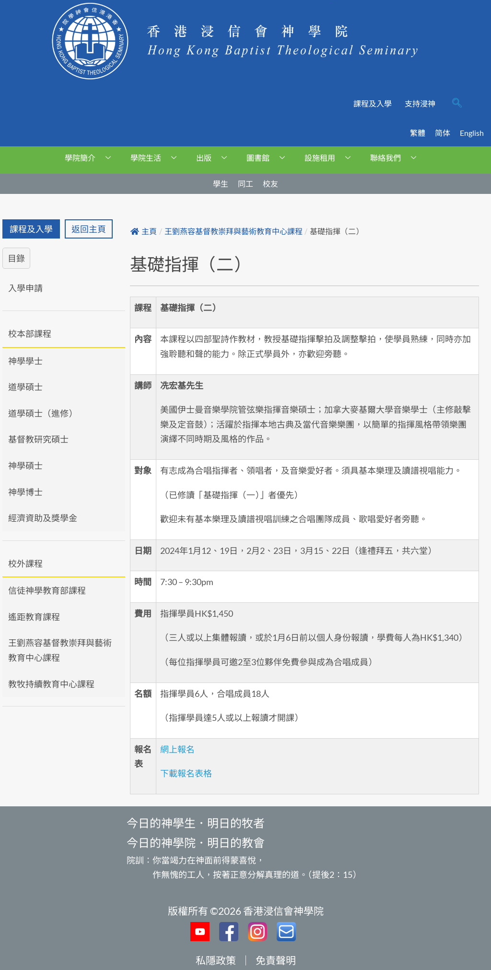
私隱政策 (216, 960)
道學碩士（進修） (42, 413)
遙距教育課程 (34, 616)
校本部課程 (29, 333)
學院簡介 (91, 157)
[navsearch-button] (457, 103)
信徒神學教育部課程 (47, 590)
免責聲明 (276, 960)
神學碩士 (25, 465)
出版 (215, 157)
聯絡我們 (396, 157)
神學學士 (25, 361)
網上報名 (177, 749)
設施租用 (331, 157)
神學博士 (25, 492)
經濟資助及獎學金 (42, 518)
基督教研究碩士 (38, 439)
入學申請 (25, 288)
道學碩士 (25, 387)
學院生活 (157, 157)
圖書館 (269, 157)
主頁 (143, 231)
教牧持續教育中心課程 (51, 684)
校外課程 (25, 563)
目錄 (16, 258)
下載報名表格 (186, 773)
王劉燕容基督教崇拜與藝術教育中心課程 (60, 650)
